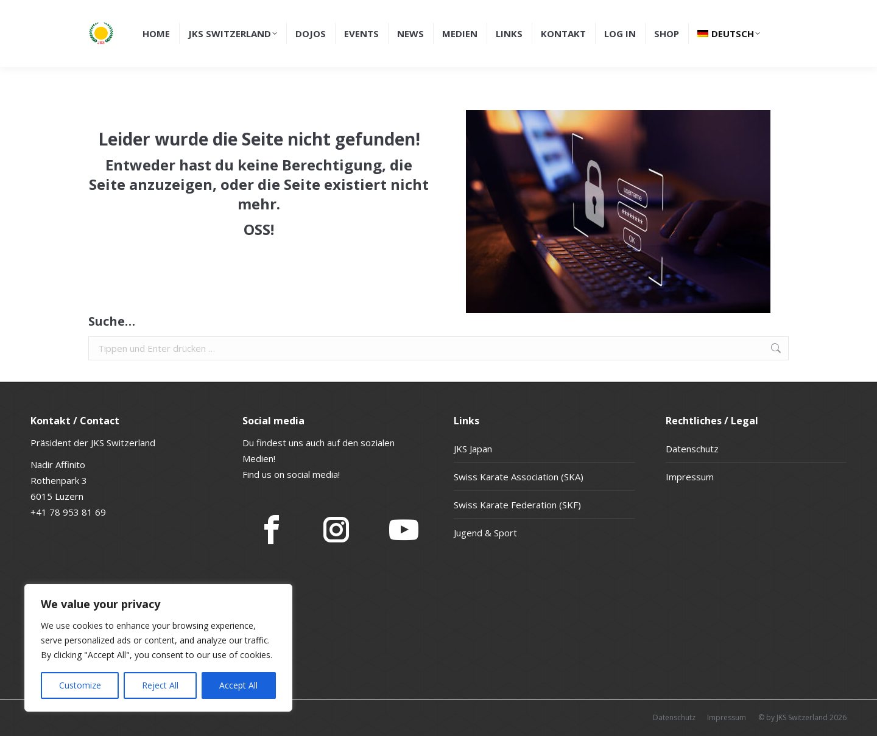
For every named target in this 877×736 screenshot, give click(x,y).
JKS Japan (473, 449)
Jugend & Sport (485, 533)
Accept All (238, 685)
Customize (80, 685)
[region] (158, 648)
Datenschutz (692, 449)
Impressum (690, 477)
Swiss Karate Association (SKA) (518, 477)
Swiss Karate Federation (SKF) (517, 505)
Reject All (160, 685)
